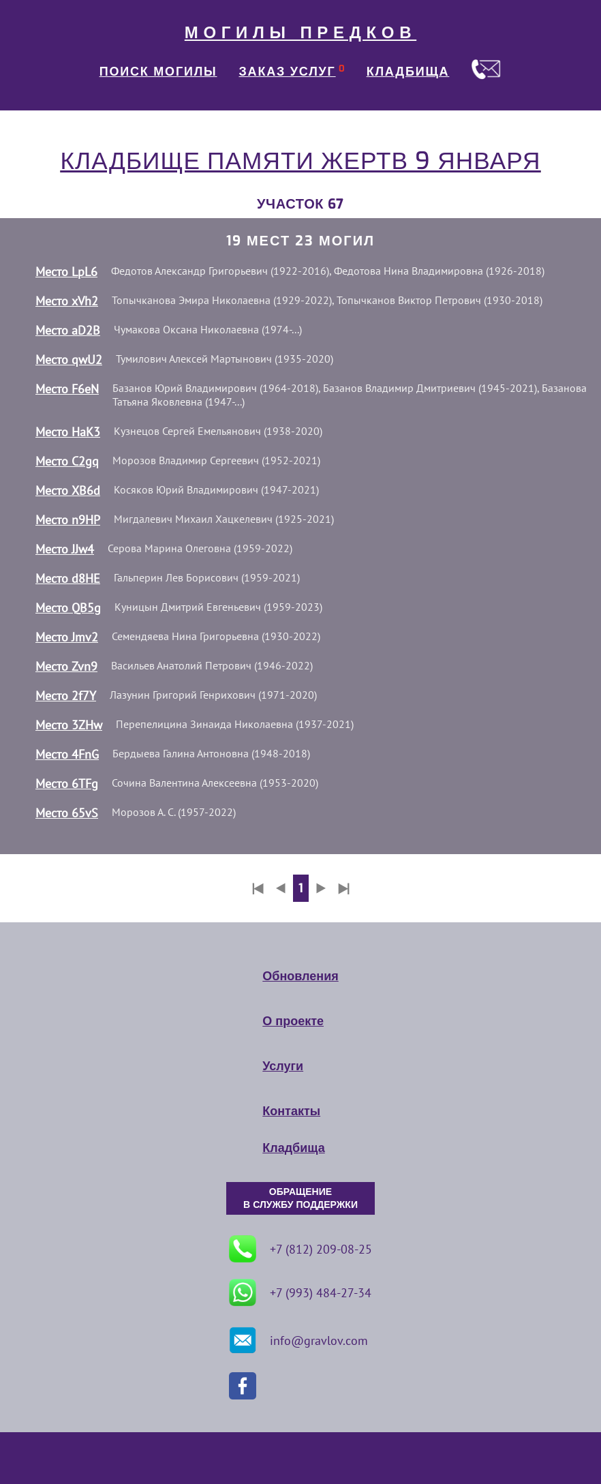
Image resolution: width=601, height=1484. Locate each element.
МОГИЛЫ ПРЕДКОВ (300, 33)
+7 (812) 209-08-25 (300, 1248)
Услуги (282, 1066)
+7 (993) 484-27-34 (300, 1292)
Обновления (300, 976)
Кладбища (293, 1148)
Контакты (291, 1111)
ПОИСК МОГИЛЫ (158, 71)
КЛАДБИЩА (408, 71)
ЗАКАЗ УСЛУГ (287, 71)
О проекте (293, 1021)
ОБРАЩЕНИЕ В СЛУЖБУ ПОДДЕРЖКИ (300, 1198)
